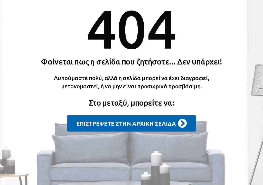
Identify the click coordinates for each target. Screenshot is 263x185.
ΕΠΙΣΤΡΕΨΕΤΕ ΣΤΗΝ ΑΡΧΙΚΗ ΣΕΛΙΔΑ (131, 123)
